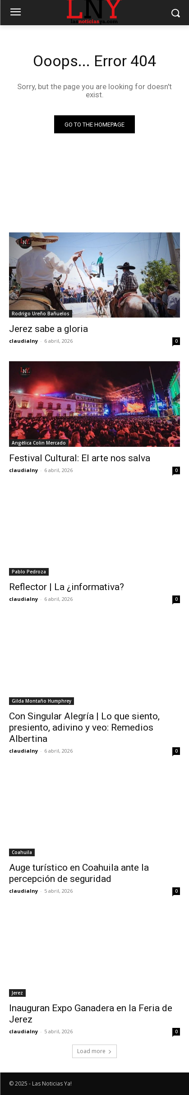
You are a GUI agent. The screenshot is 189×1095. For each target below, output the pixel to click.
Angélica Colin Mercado (39, 443)
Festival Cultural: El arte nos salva (79, 458)
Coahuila (22, 852)
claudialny (23, 340)
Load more (94, 1051)
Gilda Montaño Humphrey (41, 701)
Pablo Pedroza (29, 571)
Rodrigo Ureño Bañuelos (40, 313)
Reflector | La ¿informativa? (66, 587)
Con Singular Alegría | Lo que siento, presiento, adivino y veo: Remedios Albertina (84, 727)
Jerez (17, 993)
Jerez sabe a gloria (48, 328)
